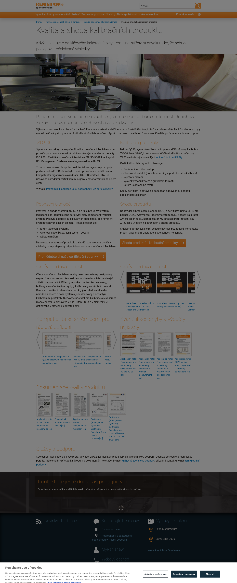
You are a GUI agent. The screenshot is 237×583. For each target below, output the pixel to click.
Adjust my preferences (156, 578)
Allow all (210, 578)
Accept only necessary (184, 578)
